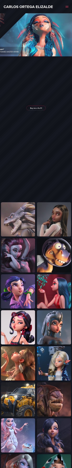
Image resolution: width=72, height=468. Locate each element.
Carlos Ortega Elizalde (28, 6)
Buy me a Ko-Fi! (36, 108)
